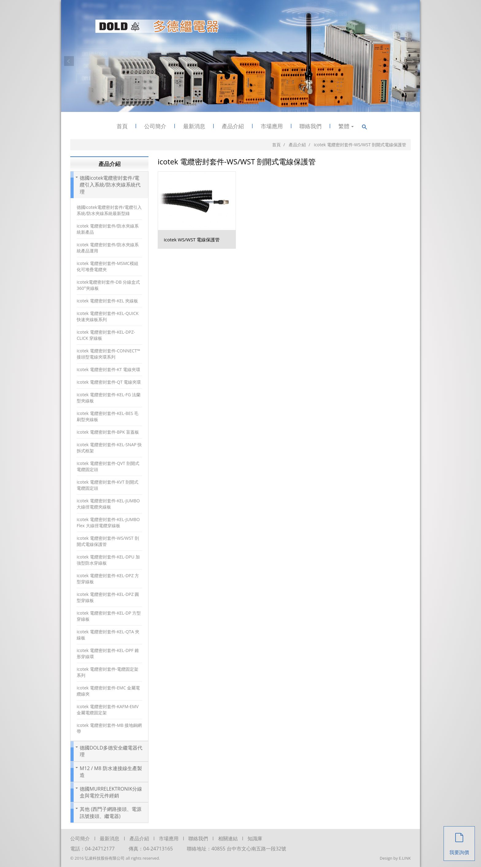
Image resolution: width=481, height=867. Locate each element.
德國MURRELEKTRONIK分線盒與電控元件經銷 (111, 792)
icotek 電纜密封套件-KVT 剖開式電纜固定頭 (107, 485)
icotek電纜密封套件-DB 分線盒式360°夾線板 (108, 285)
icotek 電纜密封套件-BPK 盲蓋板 (108, 432)
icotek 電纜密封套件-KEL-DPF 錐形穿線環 (108, 653)
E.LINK (405, 858)
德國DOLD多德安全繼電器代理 (111, 751)
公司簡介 (155, 126)
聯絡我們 (310, 126)
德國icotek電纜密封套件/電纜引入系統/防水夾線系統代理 (110, 185)
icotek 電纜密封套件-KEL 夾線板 (107, 301)
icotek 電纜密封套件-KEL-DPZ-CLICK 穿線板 (106, 335)
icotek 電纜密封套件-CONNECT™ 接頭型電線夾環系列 (108, 354)
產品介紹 (233, 126)
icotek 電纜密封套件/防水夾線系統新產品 (108, 229)
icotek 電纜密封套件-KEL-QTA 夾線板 (108, 635)
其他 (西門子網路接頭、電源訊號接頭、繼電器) (110, 812)
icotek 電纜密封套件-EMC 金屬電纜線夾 (108, 691)
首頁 (122, 126)
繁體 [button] (346, 126)
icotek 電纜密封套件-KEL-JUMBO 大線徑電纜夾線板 (108, 504)
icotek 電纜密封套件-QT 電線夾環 (109, 382)
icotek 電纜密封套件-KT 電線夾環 (108, 369)
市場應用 (272, 126)
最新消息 (194, 126)
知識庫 (255, 838)
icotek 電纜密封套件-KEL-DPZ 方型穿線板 (108, 579)
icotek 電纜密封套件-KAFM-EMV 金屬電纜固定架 (107, 709)
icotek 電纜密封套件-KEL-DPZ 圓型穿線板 (108, 597)
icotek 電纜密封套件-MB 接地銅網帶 (109, 728)
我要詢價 (459, 841)
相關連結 (228, 838)
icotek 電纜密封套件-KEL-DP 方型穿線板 (109, 616)
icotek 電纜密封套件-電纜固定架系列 (107, 672)
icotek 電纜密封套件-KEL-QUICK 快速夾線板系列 (108, 316)
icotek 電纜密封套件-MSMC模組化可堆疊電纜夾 (107, 266)
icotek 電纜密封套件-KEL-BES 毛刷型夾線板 (107, 416)
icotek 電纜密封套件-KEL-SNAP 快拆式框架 (109, 448)
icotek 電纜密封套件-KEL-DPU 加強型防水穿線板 (108, 560)
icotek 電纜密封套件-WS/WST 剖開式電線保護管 (108, 541)
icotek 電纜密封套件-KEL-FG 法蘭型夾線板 (108, 398)
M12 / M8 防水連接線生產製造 (111, 771)
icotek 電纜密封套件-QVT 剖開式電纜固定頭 (108, 466)
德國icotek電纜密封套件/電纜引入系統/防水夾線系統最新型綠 (109, 210)
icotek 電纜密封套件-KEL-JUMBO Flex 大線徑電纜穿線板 (108, 522)
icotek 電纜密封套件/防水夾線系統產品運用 (108, 248)
